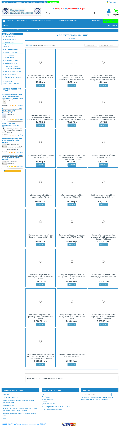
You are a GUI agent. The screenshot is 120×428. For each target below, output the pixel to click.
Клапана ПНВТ (12, 42)
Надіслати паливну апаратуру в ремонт (16, 2)
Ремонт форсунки (12, 74)
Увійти (109, 15)
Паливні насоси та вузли (12, 69)
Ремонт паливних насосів (12, 71)
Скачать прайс (53, 2)
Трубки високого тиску (11, 63)
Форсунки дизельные (10, 66)
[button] (23, 21)
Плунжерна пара (12, 36)
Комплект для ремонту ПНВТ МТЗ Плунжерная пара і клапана (12, 140)
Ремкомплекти (12, 55)
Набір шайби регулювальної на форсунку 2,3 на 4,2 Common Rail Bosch (40, 317)
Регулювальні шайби (12, 49)
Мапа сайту (42, 2)
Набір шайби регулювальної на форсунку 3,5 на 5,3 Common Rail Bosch (72, 317)
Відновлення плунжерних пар (12, 78)
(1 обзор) (20, 105)
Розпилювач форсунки (12, 39)
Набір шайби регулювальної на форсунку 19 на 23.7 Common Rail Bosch (40, 277)
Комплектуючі (12, 58)
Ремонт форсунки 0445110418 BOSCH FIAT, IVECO (10, 125)
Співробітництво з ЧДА (10, 397)
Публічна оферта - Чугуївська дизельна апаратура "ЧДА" (19, 414)
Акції (4, 418)
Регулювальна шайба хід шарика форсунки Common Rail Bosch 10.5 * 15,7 (40, 78)
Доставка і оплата (9, 405)
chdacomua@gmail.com (54, 410)
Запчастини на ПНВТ (10, 60)
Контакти (34, 2)
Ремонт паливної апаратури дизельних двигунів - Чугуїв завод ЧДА (19, 401)
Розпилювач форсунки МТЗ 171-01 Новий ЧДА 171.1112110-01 (12, 110)
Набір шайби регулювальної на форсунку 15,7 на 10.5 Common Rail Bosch (72, 277)
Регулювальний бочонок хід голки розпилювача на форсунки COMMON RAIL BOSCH (72, 157)
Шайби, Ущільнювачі (12, 52)
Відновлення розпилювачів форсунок (11, 82)
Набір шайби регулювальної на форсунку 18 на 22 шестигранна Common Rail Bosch (103, 237)
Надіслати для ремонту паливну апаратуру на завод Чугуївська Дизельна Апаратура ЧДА (20, 409)
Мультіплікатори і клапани (12, 46)
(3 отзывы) (20, 152)
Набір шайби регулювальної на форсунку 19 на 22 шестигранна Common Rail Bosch (103, 317)
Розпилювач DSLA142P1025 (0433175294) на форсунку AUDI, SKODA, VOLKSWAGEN (12, 96)
